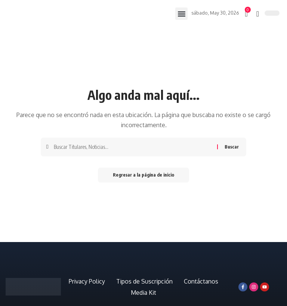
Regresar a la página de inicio (143, 175)
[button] (181, 13)
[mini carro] (247, 13)
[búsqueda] (257, 13)
